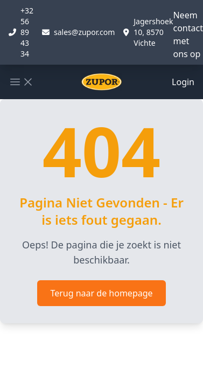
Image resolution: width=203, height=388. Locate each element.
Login (183, 82)
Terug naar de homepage (101, 293)
